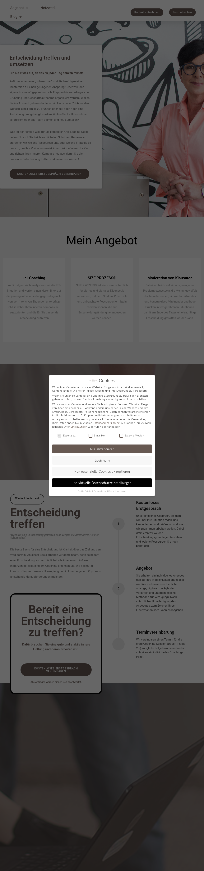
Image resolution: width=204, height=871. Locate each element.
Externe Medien (131, 435)
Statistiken (97, 435)
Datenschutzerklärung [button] (104, 491)
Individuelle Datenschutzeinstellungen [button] (102, 483)
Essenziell (67, 435)
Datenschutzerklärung (106, 423)
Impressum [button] (122, 491)
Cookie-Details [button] (85, 491)
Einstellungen (79, 426)
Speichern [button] (102, 460)
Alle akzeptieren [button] (102, 449)
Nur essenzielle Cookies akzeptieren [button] (102, 471)
